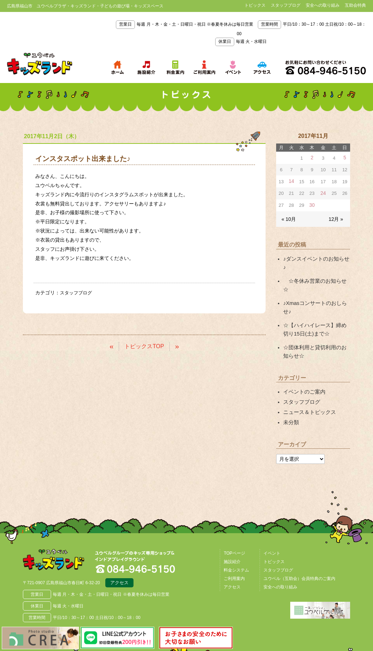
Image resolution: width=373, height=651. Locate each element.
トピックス (255, 5)
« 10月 (288, 217)
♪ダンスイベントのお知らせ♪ (315, 256)
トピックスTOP (144, 346)
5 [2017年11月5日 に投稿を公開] (344, 157)
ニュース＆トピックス (307, 387)
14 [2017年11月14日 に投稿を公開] (291, 181)
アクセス (119, 558)
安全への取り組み (323, 5)
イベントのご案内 (303, 368)
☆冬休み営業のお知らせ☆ (315, 269)
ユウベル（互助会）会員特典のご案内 (299, 552)
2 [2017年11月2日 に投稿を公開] (312, 157)
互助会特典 (355, 5)
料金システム (236, 544)
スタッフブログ (285, 5)
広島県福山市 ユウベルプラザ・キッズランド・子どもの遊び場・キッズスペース (59, 536)
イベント (271, 527)
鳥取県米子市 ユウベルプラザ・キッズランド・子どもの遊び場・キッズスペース (39, 64)
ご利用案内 (234, 552)
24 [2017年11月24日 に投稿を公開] (323, 192)
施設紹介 (232, 536)
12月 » (336, 217)
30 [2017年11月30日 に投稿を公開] (311, 204)
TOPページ (234, 527)
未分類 (290, 397)
